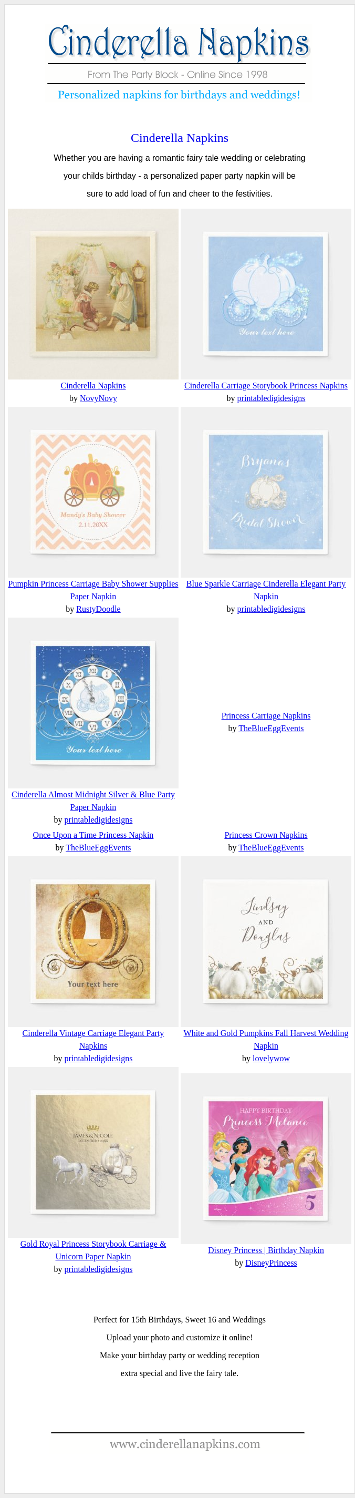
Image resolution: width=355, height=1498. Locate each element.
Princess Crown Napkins (265, 834)
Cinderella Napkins (179, 138)
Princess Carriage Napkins (266, 715)
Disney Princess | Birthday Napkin (266, 1250)
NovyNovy (98, 398)
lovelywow (271, 1058)
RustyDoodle (98, 608)
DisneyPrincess (271, 1262)
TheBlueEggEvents (271, 728)
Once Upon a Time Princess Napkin (93, 834)
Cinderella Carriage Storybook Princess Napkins (266, 385)
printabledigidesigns (271, 398)
